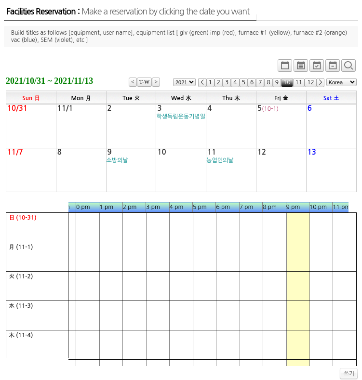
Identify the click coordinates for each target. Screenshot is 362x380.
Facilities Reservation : (127, 11)
